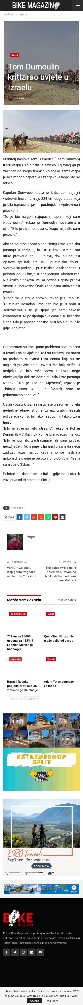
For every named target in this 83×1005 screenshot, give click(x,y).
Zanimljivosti (18, 614)
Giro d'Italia (17, 508)
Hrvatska (16, 659)
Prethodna (16, 698)
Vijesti (51, 659)
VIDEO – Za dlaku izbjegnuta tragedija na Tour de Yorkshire (21, 572)
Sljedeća (33, 698)
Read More (51, 1000)
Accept (34, 1000)
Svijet (14, 55)
